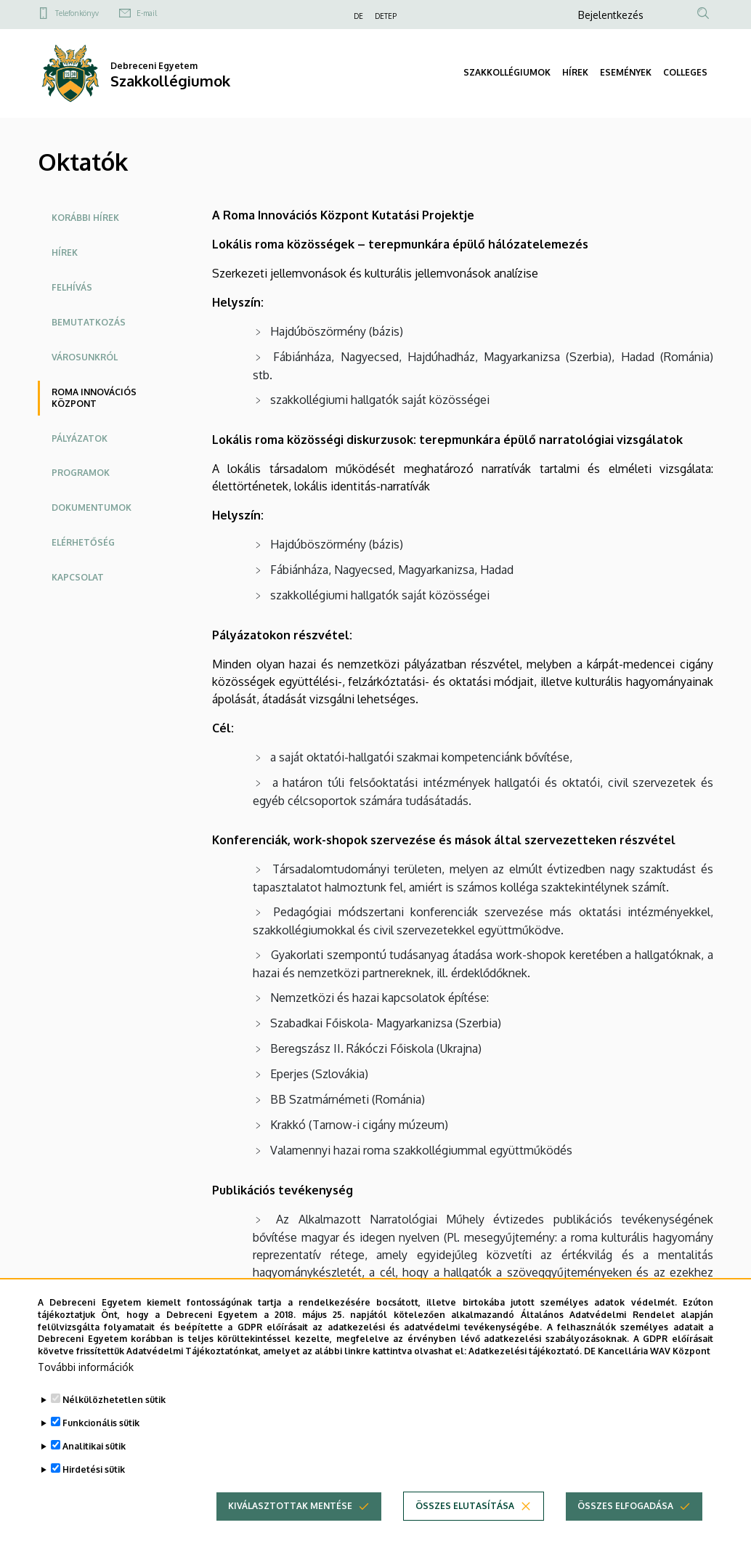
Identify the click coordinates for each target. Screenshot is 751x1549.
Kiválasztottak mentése (290, 1528)
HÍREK (575, 72)
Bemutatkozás (89, 322)
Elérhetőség (83, 542)
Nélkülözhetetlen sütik (114, 1422)
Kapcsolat (78, 577)
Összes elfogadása (625, 1528)
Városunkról (85, 357)
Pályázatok (79, 438)
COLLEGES (685, 72)
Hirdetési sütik (93, 1492)
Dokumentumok (91, 507)
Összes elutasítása (464, 1528)
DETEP (386, 16)
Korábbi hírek (85, 217)
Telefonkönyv (77, 13)
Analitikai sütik (94, 1468)
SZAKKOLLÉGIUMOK (507, 72)
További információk (86, 1389)
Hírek (65, 252)
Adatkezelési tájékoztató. (525, 1373)
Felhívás (72, 287)
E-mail (147, 13)
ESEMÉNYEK (625, 72)
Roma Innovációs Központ (94, 398)
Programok (81, 472)
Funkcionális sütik (100, 1445)
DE (358, 16)
